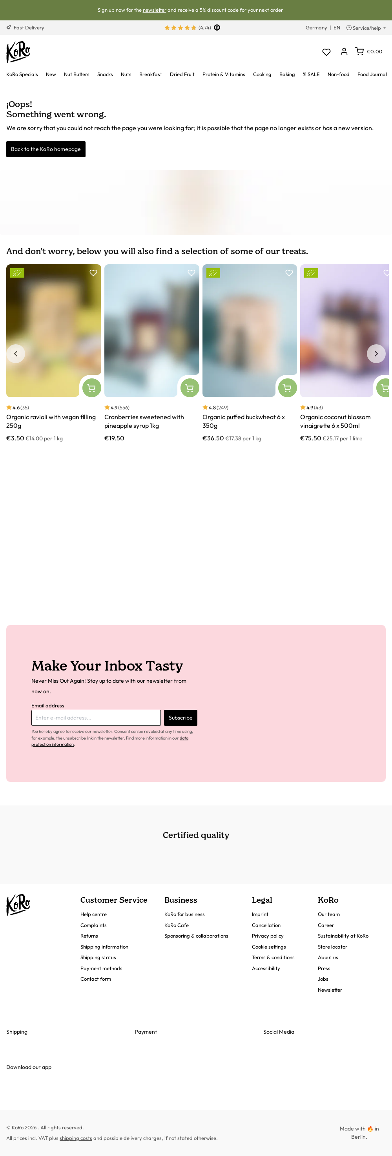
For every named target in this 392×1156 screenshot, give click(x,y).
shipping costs (76, 1138)
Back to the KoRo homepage (46, 149)
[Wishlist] (326, 52)
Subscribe (181, 717)
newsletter (154, 10)
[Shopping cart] (369, 51)
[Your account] (344, 52)
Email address (47, 705)
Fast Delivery (25, 27)
